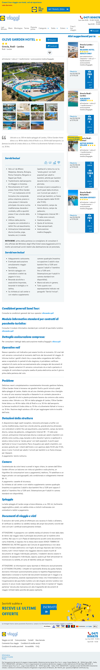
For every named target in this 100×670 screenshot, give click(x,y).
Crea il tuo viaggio (73, 28)
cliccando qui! (48, 313)
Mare (10, 28)
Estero (62, 28)
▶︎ (62, 84)
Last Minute (4, 28)
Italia (53, 28)
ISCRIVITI (50, 609)
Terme (26, 28)
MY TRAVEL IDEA (58, 9)
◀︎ (6, 84)
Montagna (18, 28)
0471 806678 (91, 17)
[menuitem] (3, 28)
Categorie (42, 28)
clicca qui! (56, 341)
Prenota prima (34, 28)
